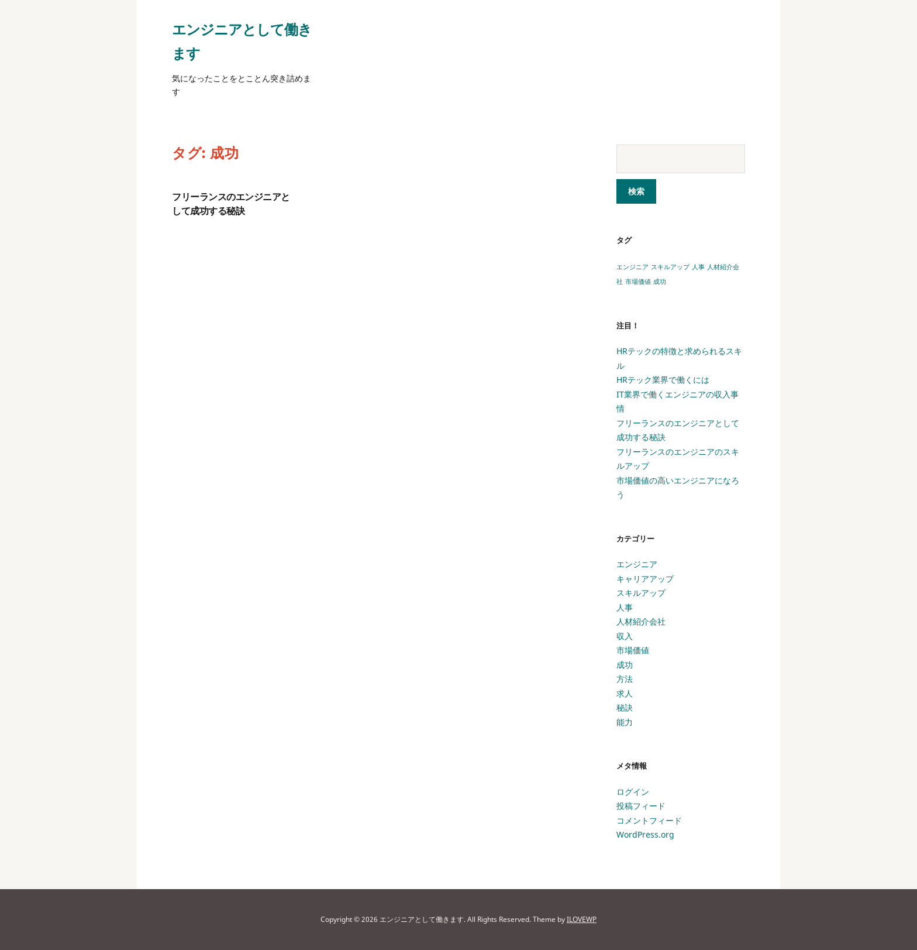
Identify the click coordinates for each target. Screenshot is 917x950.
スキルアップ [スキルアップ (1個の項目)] (670, 267)
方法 (624, 678)
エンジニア (636, 564)
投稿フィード (641, 805)
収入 (624, 636)
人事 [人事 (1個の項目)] (698, 267)
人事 (624, 607)
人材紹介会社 (641, 621)
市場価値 (632, 650)
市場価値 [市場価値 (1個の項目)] (638, 281)
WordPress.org (645, 834)
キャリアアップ (645, 578)
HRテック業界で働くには (662, 379)
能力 (624, 722)
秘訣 (624, 707)
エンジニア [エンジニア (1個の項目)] (632, 267)
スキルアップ (641, 592)
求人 (624, 693)
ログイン (632, 791)
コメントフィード (649, 820)
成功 (624, 664)
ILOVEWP (582, 919)
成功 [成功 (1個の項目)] (659, 281)
